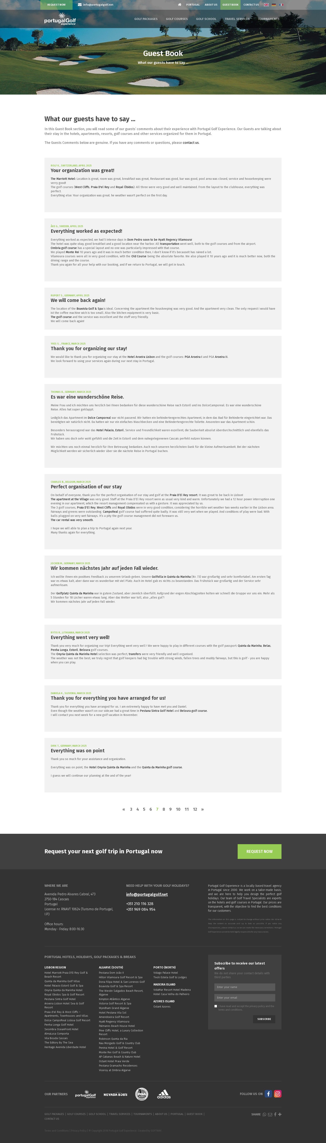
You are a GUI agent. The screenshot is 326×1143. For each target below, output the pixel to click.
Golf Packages (146, 19)
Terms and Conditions (56, 1130)
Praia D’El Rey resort (183, 495)
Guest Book (230, 4)
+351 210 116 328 (139, 903)
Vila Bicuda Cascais (56, 1038)
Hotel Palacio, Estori (109, 430)
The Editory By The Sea (58, 1042)
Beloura (84, 650)
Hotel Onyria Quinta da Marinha (109, 767)
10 (178, 809)
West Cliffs (82, 187)
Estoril (73, 650)
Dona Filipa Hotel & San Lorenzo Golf (122, 981)
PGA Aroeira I (193, 357)
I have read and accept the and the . (244, 1008)
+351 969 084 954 (141, 909)
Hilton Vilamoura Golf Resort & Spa (120, 977)
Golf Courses (177, 19)
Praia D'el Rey (100, 187)
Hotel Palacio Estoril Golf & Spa (63, 985)
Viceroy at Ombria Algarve (115, 1070)
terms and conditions (230, 1009)
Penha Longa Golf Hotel (59, 1024)
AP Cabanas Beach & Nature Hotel (119, 1056)
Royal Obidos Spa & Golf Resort (64, 994)
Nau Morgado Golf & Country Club (119, 1043)
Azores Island (164, 1001)
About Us (211, 4)
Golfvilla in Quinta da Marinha (171, 577)
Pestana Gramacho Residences (118, 1065)
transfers (135, 654)
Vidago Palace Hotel (165, 972)
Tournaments (268, 19)
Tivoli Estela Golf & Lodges (170, 977)
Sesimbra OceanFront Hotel (61, 1029)
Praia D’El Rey (86, 507)
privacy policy (257, 1006)
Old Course (138, 256)
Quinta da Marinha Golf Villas (62, 981)
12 (195, 809)
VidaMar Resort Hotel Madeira (172, 989)
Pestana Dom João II (111, 972)
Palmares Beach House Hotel (117, 1025)
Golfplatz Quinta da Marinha (74, 593)
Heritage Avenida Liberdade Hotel (65, 1047)
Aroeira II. (221, 357)
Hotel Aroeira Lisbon (141, 357)
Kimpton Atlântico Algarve (114, 999)
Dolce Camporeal (99, 418)
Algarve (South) (111, 967)
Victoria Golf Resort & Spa (115, 1003)
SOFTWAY (156, 1130)
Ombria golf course (64, 248)
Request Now (56, 4)
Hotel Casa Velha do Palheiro (171, 994)
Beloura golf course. (193, 711)
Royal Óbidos (124, 187)
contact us (191, 143)
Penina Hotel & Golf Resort (115, 1047)
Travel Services (237, 19)
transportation (169, 244)
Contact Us (251, 4)
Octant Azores (161, 1006)
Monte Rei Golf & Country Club (117, 1052)
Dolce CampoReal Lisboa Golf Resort (67, 1020)
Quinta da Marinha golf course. (162, 767)
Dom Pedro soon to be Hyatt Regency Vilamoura (159, 239)
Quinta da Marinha (250, 646)
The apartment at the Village (70, 499)
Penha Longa (59, 650)
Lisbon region (55, 967)
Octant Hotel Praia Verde (114, 1061)
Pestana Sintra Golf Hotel (157, 711)
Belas (266, 646)
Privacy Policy (78, 1130)
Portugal (193, 4)
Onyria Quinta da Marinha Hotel (77, 654)
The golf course (61, 317)
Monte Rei (72, 252)
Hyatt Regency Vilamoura (114, 1021)
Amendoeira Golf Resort (114, 1017)
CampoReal (110, 512)
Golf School (206, 19)
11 (187, 809)
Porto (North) (164, 967)
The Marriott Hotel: (63, 179)
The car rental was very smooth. (72, 520)
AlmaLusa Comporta (56, 1033)
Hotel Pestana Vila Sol (112, 1012)
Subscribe (264, 1019)
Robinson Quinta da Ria (113, 1038)
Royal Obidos (126, 507)
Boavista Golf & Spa (90, 308)
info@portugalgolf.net (147, 894)
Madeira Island (164, 984)
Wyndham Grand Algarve (114, 1008)
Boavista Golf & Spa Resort (116, 986)
